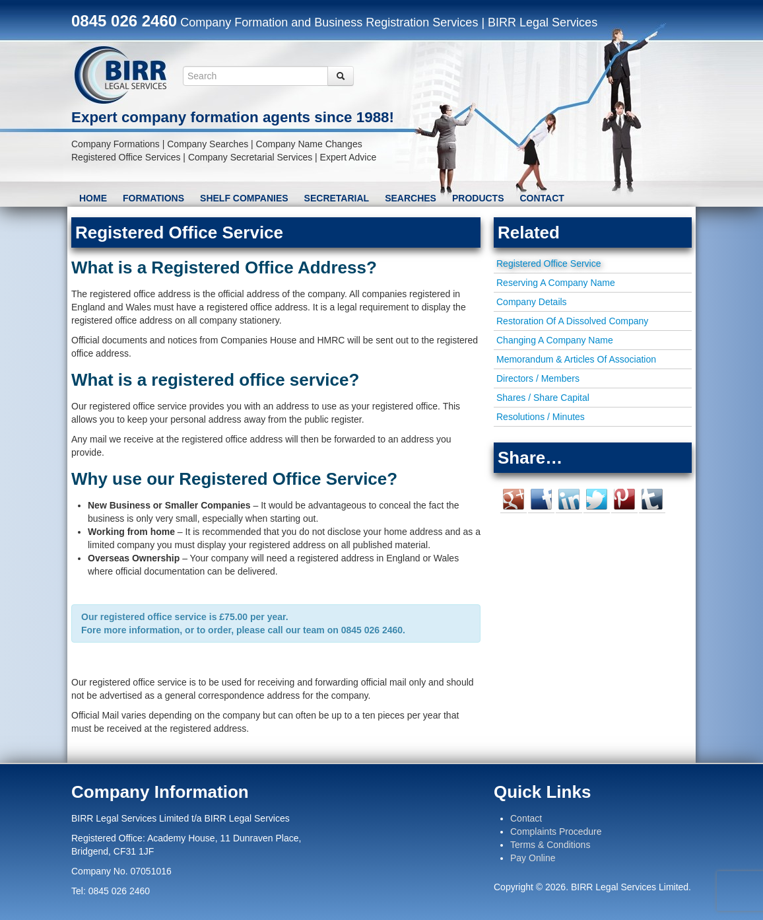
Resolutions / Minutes (540, 416)
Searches (410, 198)
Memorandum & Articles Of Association (576, 359)
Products (478, 198)
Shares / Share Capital (542, 397)
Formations (153, 198)
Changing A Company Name (554, 340)
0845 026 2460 (124, 21)
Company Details (531, 302)
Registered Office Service (548, 263)
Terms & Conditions (550, 844)
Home (93, 198)
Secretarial (337, 198)
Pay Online (532, 858)
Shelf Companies (244, 198)
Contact (542, 198)
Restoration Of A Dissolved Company (572, 321)
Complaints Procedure (556, 831)
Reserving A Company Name (555, 282)
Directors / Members (538, 378)
